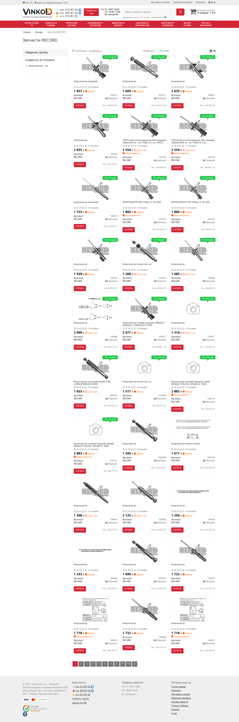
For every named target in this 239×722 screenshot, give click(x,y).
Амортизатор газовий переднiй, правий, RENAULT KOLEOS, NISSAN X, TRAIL (94, 445)
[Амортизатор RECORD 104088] (95, 309)
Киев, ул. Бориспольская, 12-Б (51, 2)
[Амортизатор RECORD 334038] (95, 550)
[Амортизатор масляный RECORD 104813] (95, 188)
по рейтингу (95, 51)
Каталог (175, 709)
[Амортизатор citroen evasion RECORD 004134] (193, 430)
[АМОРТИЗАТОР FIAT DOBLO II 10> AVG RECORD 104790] (193, 188)
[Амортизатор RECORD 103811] (193, 309)
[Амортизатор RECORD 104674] (95, 609)
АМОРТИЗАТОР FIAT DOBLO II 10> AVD (142, 202)
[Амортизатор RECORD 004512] (144, 67)
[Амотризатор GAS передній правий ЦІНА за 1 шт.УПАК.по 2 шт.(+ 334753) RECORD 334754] (193, 126)
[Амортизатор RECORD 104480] (144, 609)
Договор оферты (179, 702)
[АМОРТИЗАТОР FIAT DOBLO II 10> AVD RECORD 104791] (144, 188)
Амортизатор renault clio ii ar (137, 264)
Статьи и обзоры (179, 705)
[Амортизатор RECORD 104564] (95, 492)
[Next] (134, 664)
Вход (212, 2)
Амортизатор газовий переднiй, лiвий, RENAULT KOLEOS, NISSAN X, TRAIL (190, 383)
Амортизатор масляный (86, 202)
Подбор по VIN (91, 12)
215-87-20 (67, 10)
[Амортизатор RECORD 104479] (193, 550)
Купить (80, 105)
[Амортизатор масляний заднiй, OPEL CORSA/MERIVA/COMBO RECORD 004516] (95, 368)
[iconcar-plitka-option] (211, 51)
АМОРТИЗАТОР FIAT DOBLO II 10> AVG (190, 202)
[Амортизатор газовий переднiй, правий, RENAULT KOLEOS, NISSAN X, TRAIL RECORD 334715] (95, 430)
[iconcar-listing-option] (214, 51)
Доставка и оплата (160, 2)
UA (26, 2)
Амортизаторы (38, 65)
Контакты (200, 2)
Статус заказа (178, 686)
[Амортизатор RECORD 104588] (193, 250)
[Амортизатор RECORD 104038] (193, 492)
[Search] (180, 12)
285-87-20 (67, 13)
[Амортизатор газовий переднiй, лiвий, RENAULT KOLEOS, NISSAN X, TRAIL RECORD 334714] (193, 368)
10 (129, 664)
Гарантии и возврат (181, 698)
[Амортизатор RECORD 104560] (95, 126)
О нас (174, 713)
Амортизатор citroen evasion (185, 444)
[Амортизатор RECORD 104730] (95, 250)
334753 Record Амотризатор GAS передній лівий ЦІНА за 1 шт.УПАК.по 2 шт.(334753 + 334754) (144, 141)
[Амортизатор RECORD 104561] (193, 67)
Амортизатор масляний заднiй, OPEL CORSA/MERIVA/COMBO (92, 383)
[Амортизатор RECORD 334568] (144, 492)
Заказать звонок (80, 698)
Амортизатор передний (86, 81)
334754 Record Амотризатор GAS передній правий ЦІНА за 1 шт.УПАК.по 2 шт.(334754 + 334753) (192, 141)
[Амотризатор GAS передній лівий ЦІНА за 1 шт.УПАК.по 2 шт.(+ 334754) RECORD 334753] (144, 126)
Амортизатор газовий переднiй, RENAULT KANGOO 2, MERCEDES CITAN (144, 324)
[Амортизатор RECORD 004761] (144, 550)
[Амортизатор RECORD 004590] (144, 430)
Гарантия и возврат (183, 2)
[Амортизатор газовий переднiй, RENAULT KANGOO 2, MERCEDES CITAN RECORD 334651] (144, 309)
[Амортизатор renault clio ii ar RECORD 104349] (144, 368)
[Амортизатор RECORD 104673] (193, 609)
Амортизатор (129, 81)
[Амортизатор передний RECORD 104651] (95, 67)
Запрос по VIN (79, 703)
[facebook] (25, 714)
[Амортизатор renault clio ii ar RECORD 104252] (144, 250)
